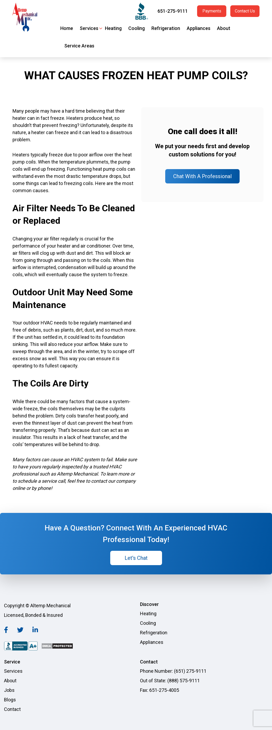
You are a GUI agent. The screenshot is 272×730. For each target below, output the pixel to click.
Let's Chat (136, 558)
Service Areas (79, 46)
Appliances (198, 28)
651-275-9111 (173, 11)
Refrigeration (165, 28)
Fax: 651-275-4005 (159, 690)
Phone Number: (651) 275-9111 (173, 671)
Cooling (136, 28)
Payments (211, 11)
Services (89, 28)
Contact (12, 709)
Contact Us (245, 11)
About (223, 28)
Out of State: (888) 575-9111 (170, 680)
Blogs (10, 699)
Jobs (9, 690)
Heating (113, 28)
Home (66, 28)
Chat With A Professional (202, 176)
